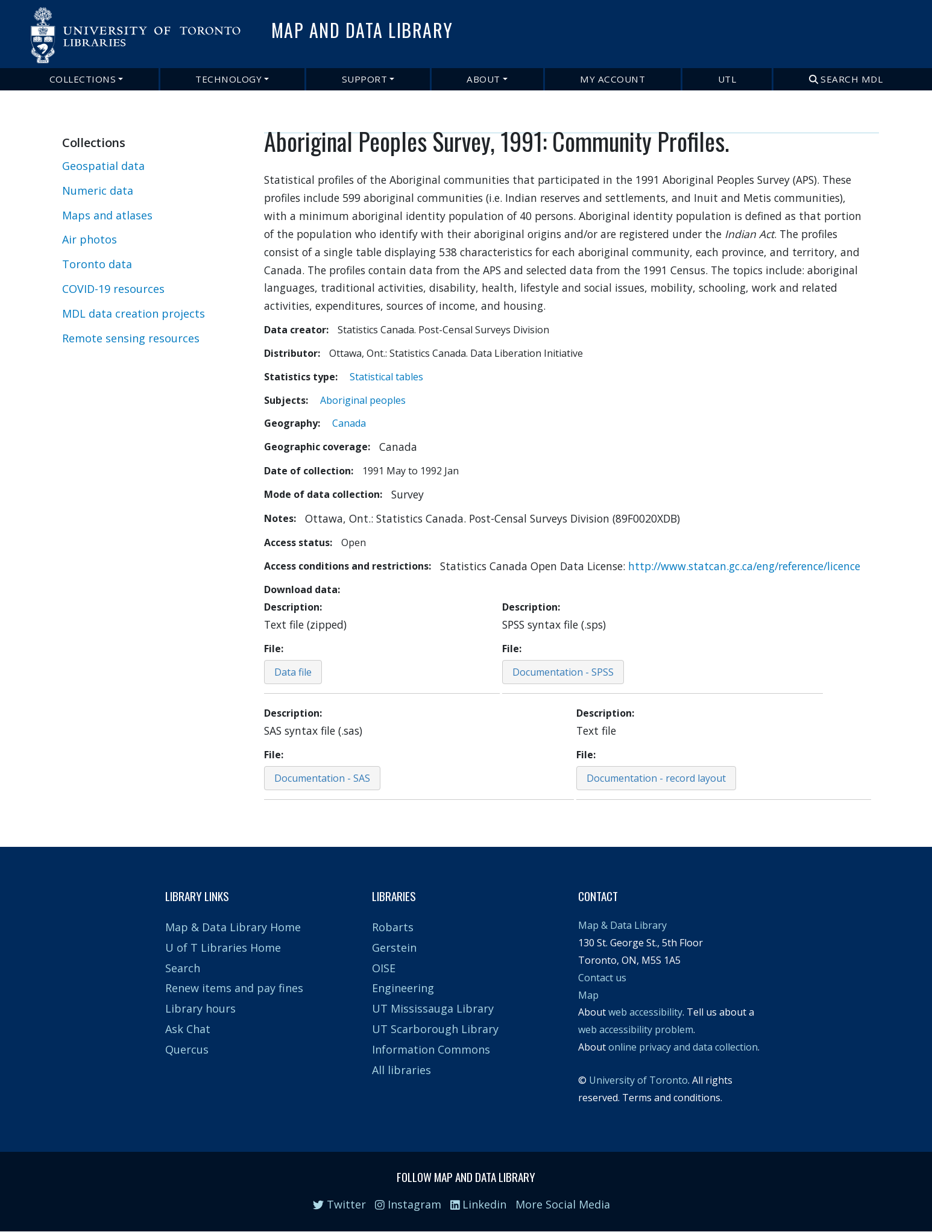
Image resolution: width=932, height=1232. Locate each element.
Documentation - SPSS (563, 672)
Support (365, 79)
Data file (293, 672)
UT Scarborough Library (435, 1029)
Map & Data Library (622, 925)
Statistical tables (386, 376)
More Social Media (562, 1204)
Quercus (187, 1049)
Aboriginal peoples (363, 400)
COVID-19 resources (113, 288)
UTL (727, 79)
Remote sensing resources (131, 338)
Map (588, 995)
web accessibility (645, 1012)
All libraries (401, 1070)
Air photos (89, 239)
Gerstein (394, 947)
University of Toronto (638, 1080)
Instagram (408, 1204)
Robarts (393, 927)
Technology (228, 79)
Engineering (403, 988)
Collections (82, 79)
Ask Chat (187, 1029)
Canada (349, 423)
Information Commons (431, 1049)
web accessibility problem (635, 1029)
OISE (383, 968)
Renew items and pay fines (234, 988)
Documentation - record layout (656, 778)
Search (182, 968)
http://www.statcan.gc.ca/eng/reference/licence (744, 566)
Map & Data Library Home (233, 927)
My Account (612, 79)
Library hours (200, 1008)
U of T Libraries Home (223, 947)
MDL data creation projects (133, 313)
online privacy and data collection (683, 1047)
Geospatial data (103, 166)
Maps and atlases (107, 215)
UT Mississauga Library (433, 1008)
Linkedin (478, 1204)
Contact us (602, 977)
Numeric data (97, 190)
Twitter (339, 1204)
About (483, 79)
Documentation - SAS (322, 778)
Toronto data (97, 264)
